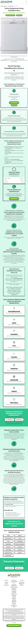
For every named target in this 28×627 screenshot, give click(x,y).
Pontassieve (9, 291)
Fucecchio (18, 290)
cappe (14, 323)
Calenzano (17, 293)
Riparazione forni (14, 593)
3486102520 (14, 102)
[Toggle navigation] (26, 2)
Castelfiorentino (11, 6)
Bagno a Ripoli (18, 288)
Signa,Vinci (19, 291)
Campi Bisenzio (12, 288)
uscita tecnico (6, 585)
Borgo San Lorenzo (12, 293)
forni (14, 346)
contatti (6, 583)
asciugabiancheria (14, 311)
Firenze (7, 287)
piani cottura (14, 403)
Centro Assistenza (4, 6)
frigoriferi (14, 357)
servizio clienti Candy (9, 504)
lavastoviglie (14, 380)
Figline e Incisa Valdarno (12, 290)
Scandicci (11, 287)
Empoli (20, 287)
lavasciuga (14, 368)
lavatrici (14, 391)
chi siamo (6, 582)
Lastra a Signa (14, 291)
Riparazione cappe (14, 587)
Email (21, 585)
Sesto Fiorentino (16, 287)
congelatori (14, 334)
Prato (8, 288)
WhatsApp (19, 15)
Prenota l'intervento (14, 625)
